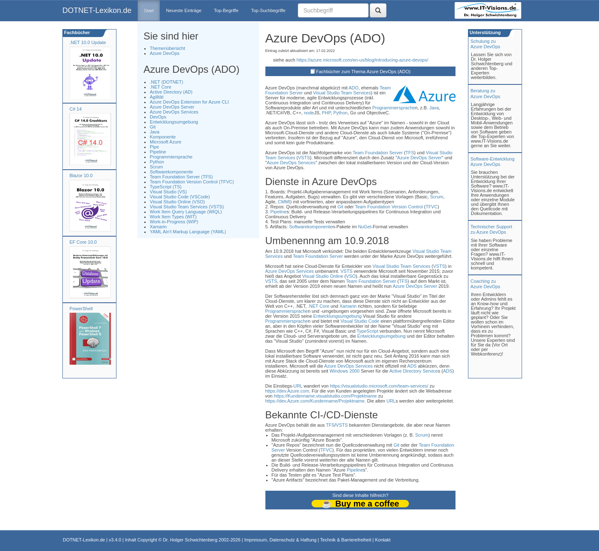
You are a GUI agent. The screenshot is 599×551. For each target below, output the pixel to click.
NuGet (364, 226)
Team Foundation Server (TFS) (181, 176)
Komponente (163, 136)
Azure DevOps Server (172, 106)
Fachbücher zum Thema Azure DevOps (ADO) (363, 71)
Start (148, 10)
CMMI (284, 201)
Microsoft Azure (165, 141)
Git (153, 126)
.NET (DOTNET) (166, 81)
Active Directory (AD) (171, 91)
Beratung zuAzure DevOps (485, 93)
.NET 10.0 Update (87, 42)
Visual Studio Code (359, 321)
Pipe (154, 146)
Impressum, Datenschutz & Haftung (280, 539)
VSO (351, 276)
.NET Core (160, 86)
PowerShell (81, 308)
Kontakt (382, 539)
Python (157, 161)
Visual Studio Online (322, 276)
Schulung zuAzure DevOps (485, 44)
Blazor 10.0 (81, 175)
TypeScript (367, 331)
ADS (412, 365)
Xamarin (158, 226)
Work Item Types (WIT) (173, 216)
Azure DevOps (165, 53)
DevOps (158, 116)
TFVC (432, 206)
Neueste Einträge (183, 10)
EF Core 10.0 (83, 242)
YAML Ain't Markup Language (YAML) (188, 231)
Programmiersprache (171, 156)
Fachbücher (76, 32)
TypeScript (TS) (165, 186)
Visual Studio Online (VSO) (177, 201)
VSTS (304, 157)
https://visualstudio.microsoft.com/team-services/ (379, 385)
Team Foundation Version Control (389, 206)
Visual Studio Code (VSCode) (180, 196)
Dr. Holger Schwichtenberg (190, 539)
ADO (354, 87)
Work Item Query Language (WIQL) (186, 211)
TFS (410, 152)
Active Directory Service (413, 370)
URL (297, 385)
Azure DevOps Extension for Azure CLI (189, 101)
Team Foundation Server (378, 152)
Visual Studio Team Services (342, 92)
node (309, 112)
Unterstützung (484, 32)
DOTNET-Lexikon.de (96, 10)
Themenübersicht (167, 48)
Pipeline (158, 151)
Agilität (156, 96)
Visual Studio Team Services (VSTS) (187, 206)
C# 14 (75, 108)
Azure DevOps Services (174, 111)
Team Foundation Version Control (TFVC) (192, 181)
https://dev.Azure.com (287, 390)
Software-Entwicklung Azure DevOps (492, 161)
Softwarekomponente (171, 171)
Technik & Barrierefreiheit (345, 539)
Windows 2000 (344, 370)
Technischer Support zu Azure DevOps (491, 229)
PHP (326, 112)
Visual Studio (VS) (168, 191)
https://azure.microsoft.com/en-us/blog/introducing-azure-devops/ (362, 59)
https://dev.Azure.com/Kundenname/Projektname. (315, 400)
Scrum (156, 166)
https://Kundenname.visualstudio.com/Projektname (325, 395)
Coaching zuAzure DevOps (485, 284)
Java (154, 131)
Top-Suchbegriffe (268, 10)
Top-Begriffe (226, 10)
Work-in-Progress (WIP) (174, 221)
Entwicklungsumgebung (174, 121)
